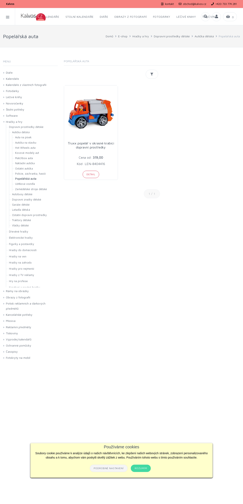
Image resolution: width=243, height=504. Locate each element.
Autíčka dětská (204, 36)
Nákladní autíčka (25, 163)
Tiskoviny (12, 333)
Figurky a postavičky (21, 244)
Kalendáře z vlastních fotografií (26, 84)
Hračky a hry (140, 36)
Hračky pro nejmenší (21, 268)
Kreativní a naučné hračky (24, 287)
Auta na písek (23, 137)
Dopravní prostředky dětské (172, 36)
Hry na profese (18, 281)
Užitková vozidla (25, 183)
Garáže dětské (21, 204)
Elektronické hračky (21, 237)
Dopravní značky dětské (26, 199)
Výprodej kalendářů (18, 339)
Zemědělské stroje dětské (31, 189)
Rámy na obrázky (17, 291)
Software (12, 115)
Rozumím (141, 468)
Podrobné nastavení (109, 468)
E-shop (123, 36)
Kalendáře (12, 78)
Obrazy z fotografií (18, 297)
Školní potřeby (15, 109)
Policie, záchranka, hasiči (30, 173)
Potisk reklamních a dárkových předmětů (25, 306)
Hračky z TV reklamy (21, 275)
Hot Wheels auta (25, 147)
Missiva (11, 320)
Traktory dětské (21, 220)
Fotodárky (12, 91)
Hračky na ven (17, 256)
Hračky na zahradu (20, 262)
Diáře (9, 72)
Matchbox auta (24, 158)
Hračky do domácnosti (23, 250)
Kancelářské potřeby (19, 314)
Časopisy (12, 351)
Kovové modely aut (27, 152)
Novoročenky (14, 103)
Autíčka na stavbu (25, 142)
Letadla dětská (21, 209)
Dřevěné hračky (18, 231)
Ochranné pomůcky (18, 345)
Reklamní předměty (18, 327)
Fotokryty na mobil (18, 357)
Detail (91, 174)
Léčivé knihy (14, 97)
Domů (109, 36)
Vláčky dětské (20, 225)
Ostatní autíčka (24, 168)
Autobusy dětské (22, 194)
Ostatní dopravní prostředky (29, 215)
